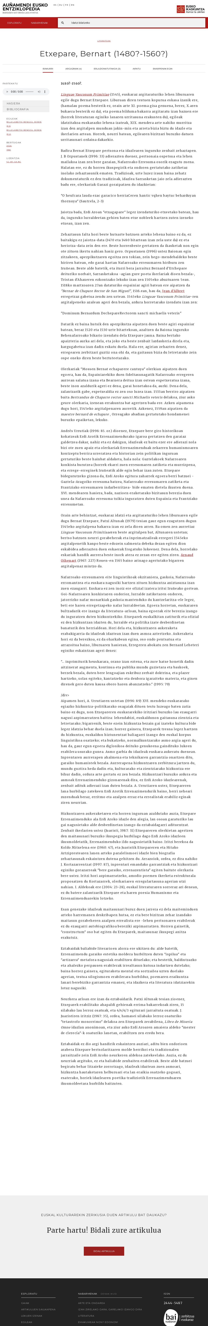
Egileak (26, 1322)
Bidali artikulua (104, 1251)
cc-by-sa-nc (14, 162)
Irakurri (48, 68)
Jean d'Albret (173, 291)
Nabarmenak (39, 22)
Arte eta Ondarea (91, 1303)
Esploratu (14, 22)
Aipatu (137, 68)
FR (66, 5)
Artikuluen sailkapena (38, 1309)
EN (72, 5)
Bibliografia (18, 109)
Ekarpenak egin (162, 68)
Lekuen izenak (32, 1315)
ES (55, 5)
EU (61, 5)
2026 (9, 146)
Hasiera (13, 103)
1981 (9, 150)
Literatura (86, 1315)
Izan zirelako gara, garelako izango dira (110, 1309)
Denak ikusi (109, 1293)
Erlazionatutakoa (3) (107, 68)
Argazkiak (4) (73, 68)
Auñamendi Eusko (25, 8)
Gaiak (25, 1303)
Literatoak (104, 41)
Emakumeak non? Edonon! (98, 1322)
